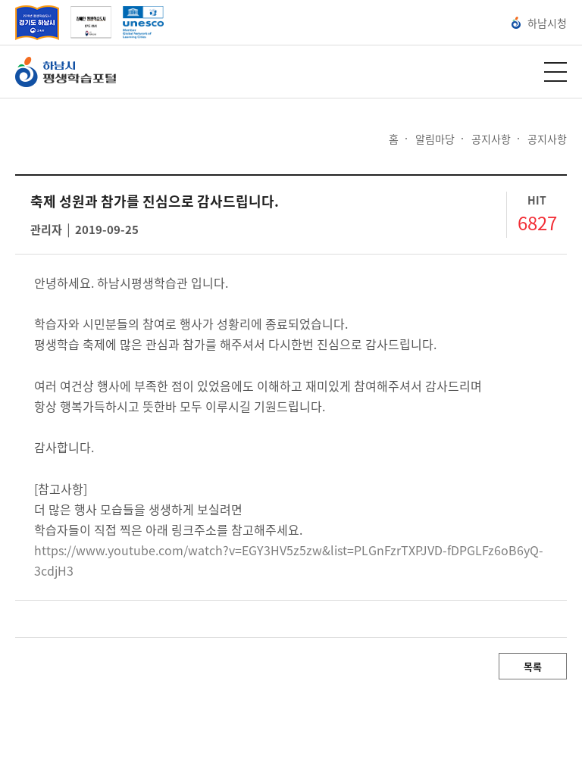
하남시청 (539, 23)
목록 (533, 666)
